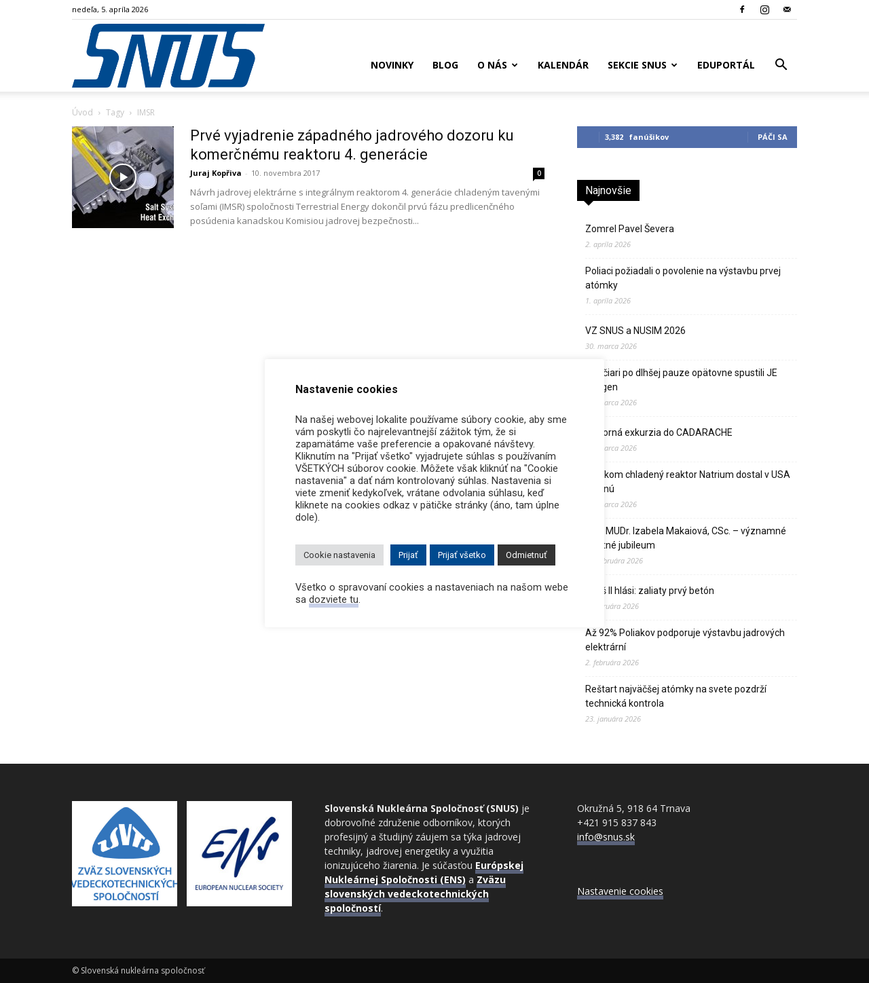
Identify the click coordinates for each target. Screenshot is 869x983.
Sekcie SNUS (643, 64)
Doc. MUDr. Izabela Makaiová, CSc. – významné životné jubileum (685, 538)
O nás (497, 64)
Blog (445, 64)
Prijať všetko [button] (462, 555)
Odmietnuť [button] (526, 555)
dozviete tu (333, 599)
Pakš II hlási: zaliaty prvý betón (649, 590)
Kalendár (563, 64)
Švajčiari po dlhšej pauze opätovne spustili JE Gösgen (681, 379)
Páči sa (773, 137)
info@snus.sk (606, 836)
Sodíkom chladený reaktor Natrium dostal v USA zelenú (687, 481)
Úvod (82, 112)
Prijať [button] (408, 555)
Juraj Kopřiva (216, 173)
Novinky (392, 64)
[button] (780, 66)
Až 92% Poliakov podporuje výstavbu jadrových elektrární (685, 639)
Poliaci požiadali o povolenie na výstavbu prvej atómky (683, 278)
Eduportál (726, 64)
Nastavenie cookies (620, 891)
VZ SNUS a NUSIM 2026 (635, 330)
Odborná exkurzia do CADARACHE (659, 432)
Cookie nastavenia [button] (339, 555)
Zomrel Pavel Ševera (629, 228)
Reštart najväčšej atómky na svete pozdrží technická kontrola (675, 696)
